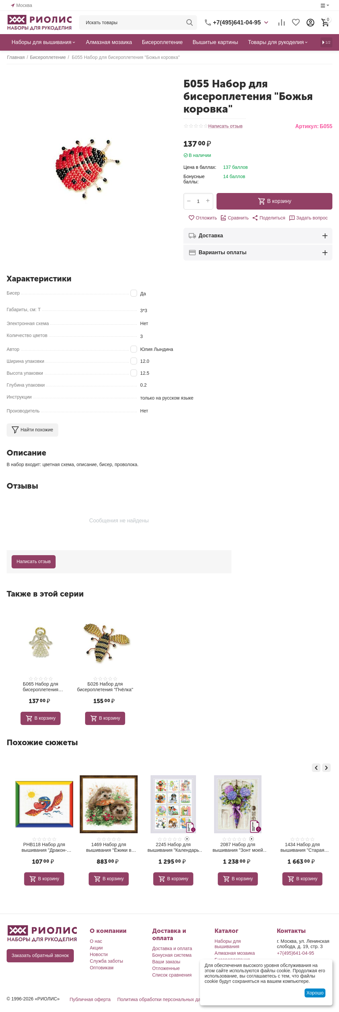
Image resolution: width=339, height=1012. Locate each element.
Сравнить (234, 218)
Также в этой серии (45, 594)
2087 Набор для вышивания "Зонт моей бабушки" (299, 847)
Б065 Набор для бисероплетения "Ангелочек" (40, 687)
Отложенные (166, 968)
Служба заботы (106, 960)
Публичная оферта (90, 999)
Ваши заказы (166, 961)
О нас (96, 940)
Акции (96, 947)
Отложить (202, 218)
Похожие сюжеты (42, 742)
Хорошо (315, 992)
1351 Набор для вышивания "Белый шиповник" (40, 847)
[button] (268, 218)
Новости (99, 954)
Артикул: (307, 126)
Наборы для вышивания (228, 943)
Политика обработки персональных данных (164, 999)
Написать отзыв (225, 126)
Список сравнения (172, 974)
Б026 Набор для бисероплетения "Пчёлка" (105, 686)
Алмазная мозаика (235, 952)
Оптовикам (102, 967)
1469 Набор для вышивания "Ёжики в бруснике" (169, 847)
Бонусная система (172, 954)
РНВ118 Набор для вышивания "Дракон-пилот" (105, 847)
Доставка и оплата (172, 948)
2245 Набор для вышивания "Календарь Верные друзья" (234, 847)
